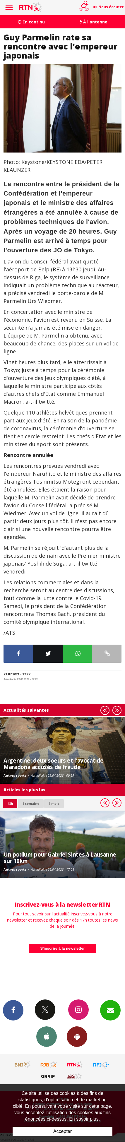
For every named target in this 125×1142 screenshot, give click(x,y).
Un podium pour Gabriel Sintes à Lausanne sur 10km (60, 857)
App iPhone (46, 1036)
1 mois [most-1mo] (54, 803)
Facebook (13, 1010)
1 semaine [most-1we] (30, 803)
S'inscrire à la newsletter (62, 948)
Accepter (62, 1131)
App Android (77, 1036)
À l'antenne (93, 22)
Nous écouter (111, 6)
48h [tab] (10, 803)
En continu (31, 22)
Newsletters (110, 1010)
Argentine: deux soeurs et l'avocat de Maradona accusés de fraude (53, 764)
